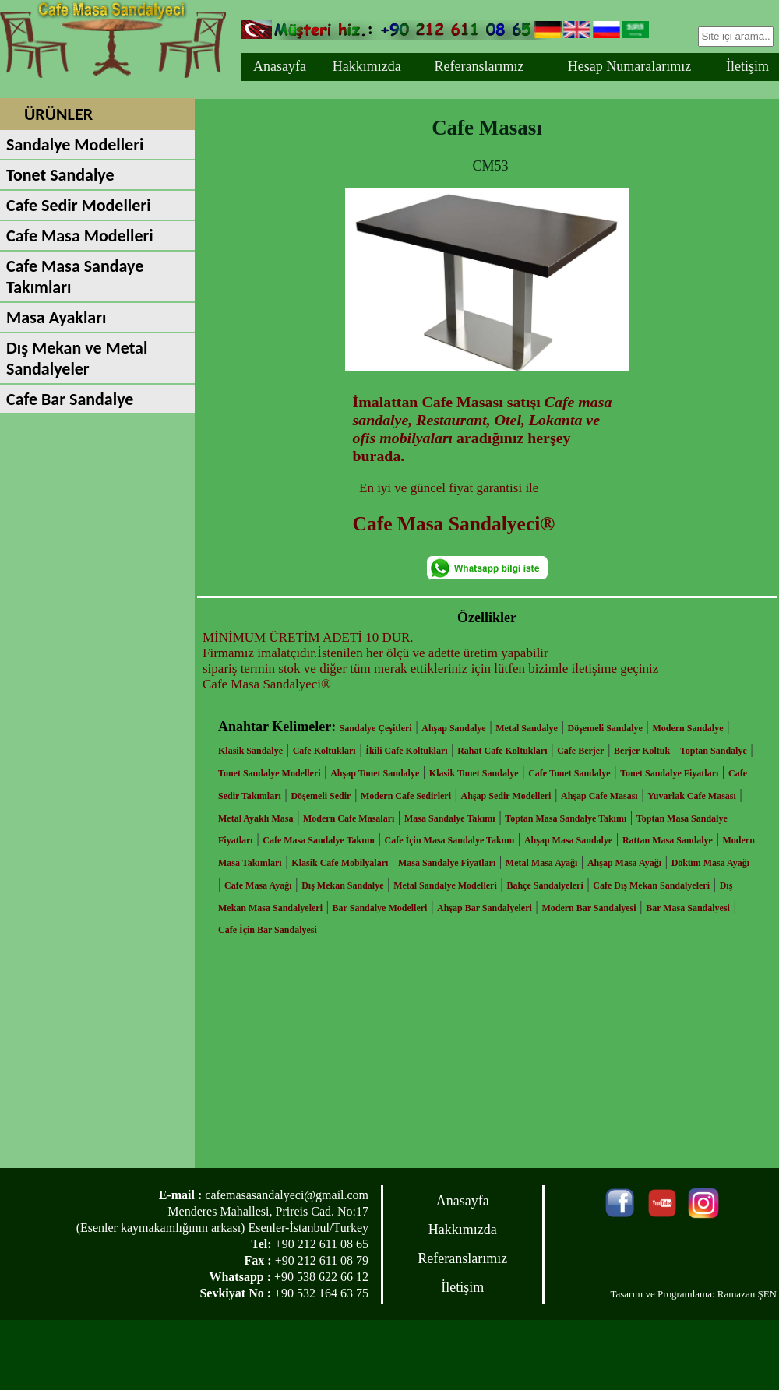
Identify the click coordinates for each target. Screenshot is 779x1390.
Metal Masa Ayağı (541, 862)
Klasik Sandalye (250, 750)
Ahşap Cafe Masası (599, 795)
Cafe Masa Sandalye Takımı (319, 840)
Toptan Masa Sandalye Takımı (565, 818)
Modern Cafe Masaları (348, 818)
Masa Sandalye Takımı (449, 818)
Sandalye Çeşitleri (376, 728)
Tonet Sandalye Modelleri (269, 773)
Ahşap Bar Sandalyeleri (484, 908)
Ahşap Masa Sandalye (568, 840)
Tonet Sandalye (60, 174)
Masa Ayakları (56, 317)
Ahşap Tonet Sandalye (374, 773)
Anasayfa (279, 66)
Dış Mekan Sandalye (342, 885)
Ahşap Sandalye (453, 728)
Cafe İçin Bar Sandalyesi (267, 929)
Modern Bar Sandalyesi (588, 908)
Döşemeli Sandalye (605, 728)
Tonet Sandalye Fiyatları (669, 773)
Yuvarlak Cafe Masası (691, 795)
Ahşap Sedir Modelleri (506, 795)
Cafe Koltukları (324, 750)
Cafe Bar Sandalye (69, 399)
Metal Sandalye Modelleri (445, 885)
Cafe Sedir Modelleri (78, 205)
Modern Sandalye (687, 728)
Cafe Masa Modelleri (79, 235)
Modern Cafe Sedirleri (406, 795)
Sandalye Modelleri (74, 144)
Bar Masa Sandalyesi (688, 908)
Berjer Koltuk (642, 750)
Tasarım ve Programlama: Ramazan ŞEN (693, 1294)
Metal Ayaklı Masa (255, 818)
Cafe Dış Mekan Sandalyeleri (651, 885)
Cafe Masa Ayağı (257, 885)
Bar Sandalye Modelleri (380, 908)
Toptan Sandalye (713, 750)
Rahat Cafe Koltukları (502, 750)
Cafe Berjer (580, 750)
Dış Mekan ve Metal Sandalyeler (76, 358)
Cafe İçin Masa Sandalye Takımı (450, 840)
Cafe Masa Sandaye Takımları (74, 276)
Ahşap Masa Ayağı (624, 862)
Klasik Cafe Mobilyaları (339, 862)
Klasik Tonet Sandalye (474, 773)
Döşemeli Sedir (321, 795)
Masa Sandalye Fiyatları (446, 862)
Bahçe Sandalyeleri (544, 885)
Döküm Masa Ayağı (710, 862)
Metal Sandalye (526, 728)
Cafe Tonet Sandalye (569, 773)
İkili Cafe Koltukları (406, 750)
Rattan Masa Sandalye (667, 840)
